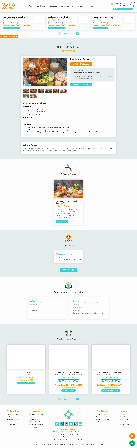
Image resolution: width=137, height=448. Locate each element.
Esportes (106, 422)
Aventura (106, 417)
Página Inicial (124, 414)
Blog (124, 427)
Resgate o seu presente (122, 9)
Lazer (105, 414)
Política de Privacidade (88, 445)
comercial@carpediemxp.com (68, 435)
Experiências (35, 419)
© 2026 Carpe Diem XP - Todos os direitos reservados (49, 445)
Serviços (99, 417)
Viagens (99, 414)
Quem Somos (124, 417)
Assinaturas (98, 419)
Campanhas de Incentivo (35, 414)
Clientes (35, 427)
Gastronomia (13, 417)
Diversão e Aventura (13, 414)
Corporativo (124, 422)
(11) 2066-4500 (68, 437)
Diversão (106, 419)
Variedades (13, 422)
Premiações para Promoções (35, 417)
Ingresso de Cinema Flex (35, 424)
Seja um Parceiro (124, 424)
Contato (101, 445)
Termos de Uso (73, 445)
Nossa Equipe (124, 419)
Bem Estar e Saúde (13, 419)
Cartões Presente (35, 422)
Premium (13, 424)
